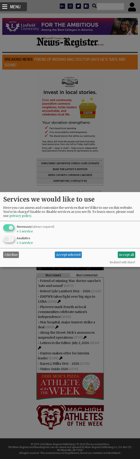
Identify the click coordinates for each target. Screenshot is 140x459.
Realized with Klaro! (122, 262)
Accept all (126, 255)
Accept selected (68, 255)
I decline (11, 255)
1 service (25, 231)
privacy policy (20, 216)
